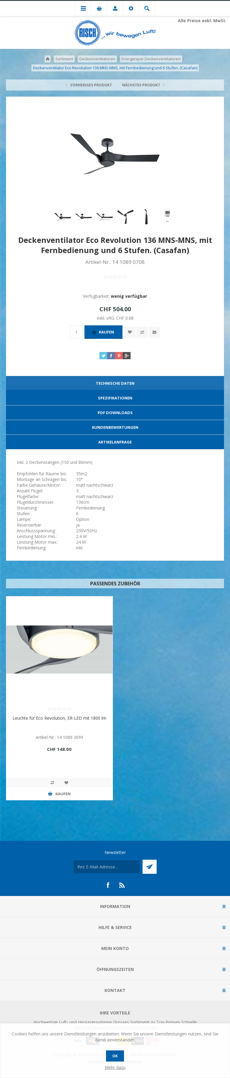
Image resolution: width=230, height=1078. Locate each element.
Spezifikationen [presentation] (115, 398)
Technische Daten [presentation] (115, 383)
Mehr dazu (115, 1067)
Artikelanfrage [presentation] (115, 442)
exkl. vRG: (106, 318)
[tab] (115, 383)
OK (115, 1056)
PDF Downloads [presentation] (115, 412)
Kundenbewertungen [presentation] (115, 427)
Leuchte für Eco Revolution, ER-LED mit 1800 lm (59, 718)
